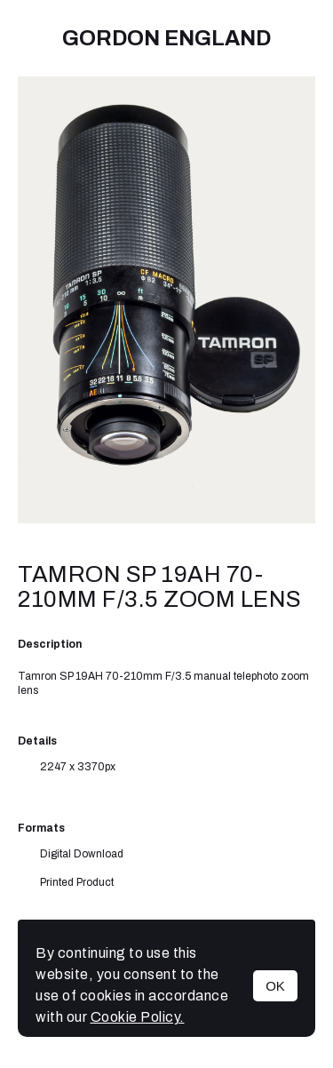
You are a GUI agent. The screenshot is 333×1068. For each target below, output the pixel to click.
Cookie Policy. (138, 1016)
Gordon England (166, 38)
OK (275, 985)
